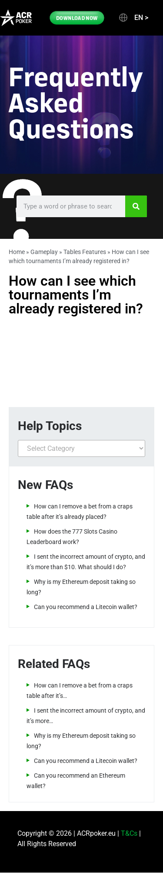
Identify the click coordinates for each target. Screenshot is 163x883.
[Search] (136, 206)
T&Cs (129, 833)
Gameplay (44, 251)
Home (17, 251)
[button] (133, 17)
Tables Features (84, 251)
